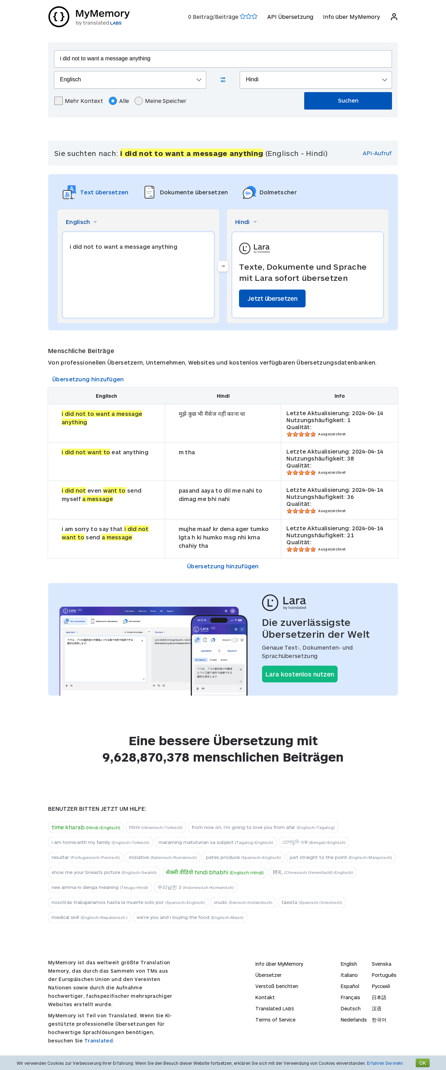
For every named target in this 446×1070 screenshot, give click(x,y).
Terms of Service (275, 1020)
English (349, 964)
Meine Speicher (160, 101)
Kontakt (265, 997)
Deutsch (351, 1008)
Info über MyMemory (351, 16)
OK (422, 1063)
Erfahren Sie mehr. (385, 1063)
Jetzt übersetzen (272, 298)
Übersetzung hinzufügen (88, 379)
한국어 (379, 1020)
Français (350, 997)
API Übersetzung (290, 16)
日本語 (379, 997)
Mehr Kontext (78, 101)
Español (350, 986)
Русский (381, 986)
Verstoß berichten (276, 986)
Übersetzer (268, 975)
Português (384, 975)
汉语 (377, 1008)
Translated (274, 1008)
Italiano (349, 975)
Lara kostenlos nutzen (300, 674)
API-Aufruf (377, 153)
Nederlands (354, 1020)
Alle (119, 101)
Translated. (99, 1040)
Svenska (381, 964)
